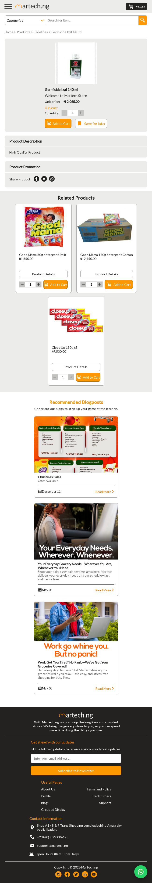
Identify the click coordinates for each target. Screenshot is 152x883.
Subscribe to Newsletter (76, 771)
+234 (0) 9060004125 (52, 837)
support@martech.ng (52, 845)
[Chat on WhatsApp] (140, 871)
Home (9, 32)
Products (23, 32)
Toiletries (41, 32)
